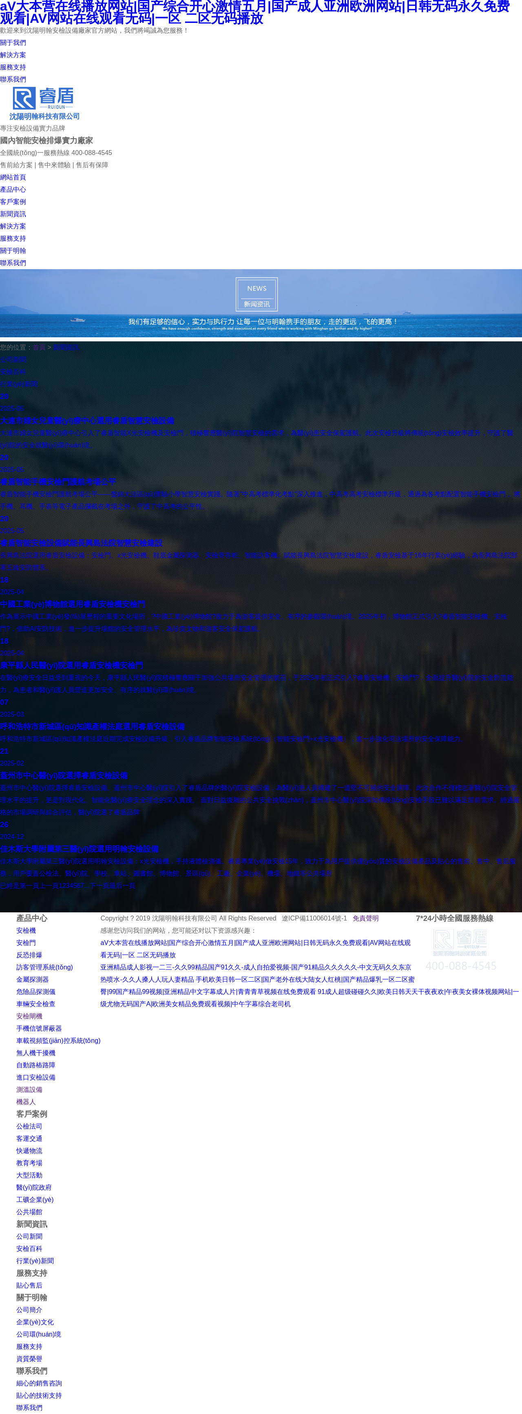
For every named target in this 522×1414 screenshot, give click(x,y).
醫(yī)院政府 (34, 1187)
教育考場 (29, 1163)
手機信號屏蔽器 (39, 1028)
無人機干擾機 (35, 1052)
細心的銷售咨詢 (39, 1383)
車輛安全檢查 (35, 1003)
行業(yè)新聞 (35, 1260)
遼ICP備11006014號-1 (314, 918)
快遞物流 (29, 1150)
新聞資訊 (66, 347)
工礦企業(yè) (35, 1199)
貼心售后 (29, 1285)
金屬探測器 (32, 979)
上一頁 (49, 885)
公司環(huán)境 (38, 1334)
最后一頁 (122, 885)
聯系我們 (29, 1407)
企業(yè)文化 (35, 1322)
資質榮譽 (29, 1358)
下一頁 (99, 885)
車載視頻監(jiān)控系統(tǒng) (58, 1040)
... (86, 885)
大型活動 (29, 1175)
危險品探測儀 (35, 991)
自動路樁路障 (35, 1065)
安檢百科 (29, 1248)
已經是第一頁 (19, 885)
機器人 (26, 1101)
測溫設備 (29, 1089)
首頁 (39, 347)
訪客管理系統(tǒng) (44, 967)
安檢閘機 (29, 1016)
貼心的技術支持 (39, 1395)
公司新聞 (29, 1236)
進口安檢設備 (35, 1077)
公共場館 (29, 1211)
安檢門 (26, 942)
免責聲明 (366, 918)
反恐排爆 (29, 955)
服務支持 (29, 1346)
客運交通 (29, 1138)
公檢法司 (29, 1126)
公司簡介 (29, 1309)
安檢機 (26, 930)
